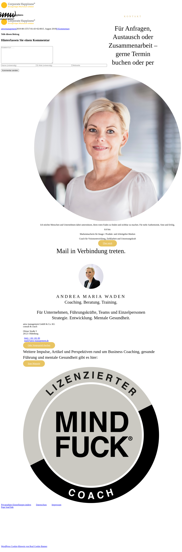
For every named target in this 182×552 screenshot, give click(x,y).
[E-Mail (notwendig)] (54, 68)
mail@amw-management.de (36, 344)
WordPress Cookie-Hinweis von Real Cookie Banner (24, 549)
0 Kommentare (63, 29)
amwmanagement (8, 29)
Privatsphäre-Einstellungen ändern (16, 508)
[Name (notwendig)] (18, 68)
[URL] (89, 68)
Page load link (7, 510)
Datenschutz (41, 508)
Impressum (56, 508)
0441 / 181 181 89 (32, 341)
